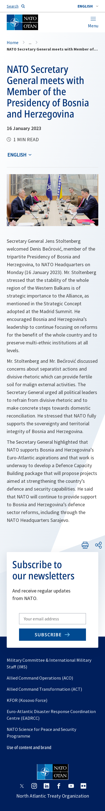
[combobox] (88, 6)
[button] (88, 6)
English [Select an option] (16, 155)
